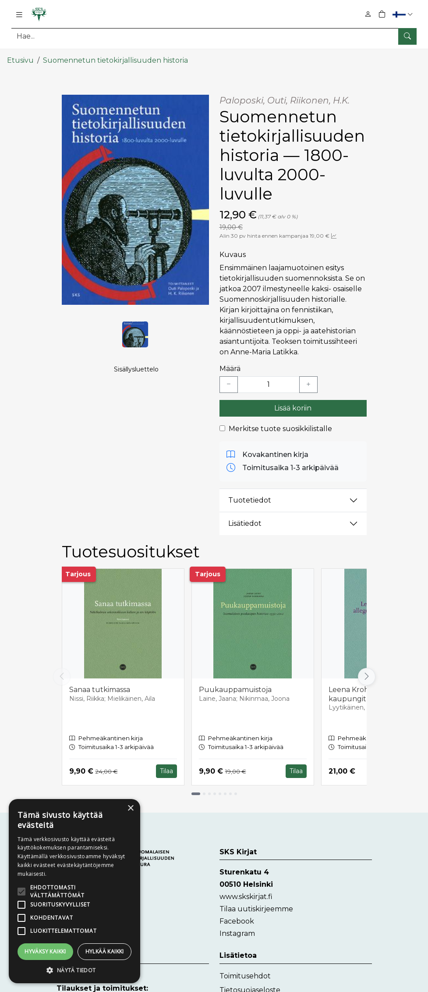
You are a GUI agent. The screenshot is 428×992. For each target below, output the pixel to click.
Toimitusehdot (245, 971)
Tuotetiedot (249, 496)
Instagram (237, 929)
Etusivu (20, 56)
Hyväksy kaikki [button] (45, 951)
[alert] (74, 891)
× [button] (130, 808)
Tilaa (166, 767)
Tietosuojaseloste (249, 985)
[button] (404, 14)
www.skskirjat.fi (245, 892)
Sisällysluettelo (136, 373)
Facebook (236, 917)
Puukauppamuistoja (235, 685)
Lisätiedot (245, 519)
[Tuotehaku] (214, 36)
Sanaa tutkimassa (99, 685)
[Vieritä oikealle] (366, 672)
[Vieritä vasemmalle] (62, 672)
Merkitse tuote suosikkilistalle (280, 424)
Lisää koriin (292, 403)
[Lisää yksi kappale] (308, 379)
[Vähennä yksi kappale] (228, 379)
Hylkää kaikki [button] (104, 951)
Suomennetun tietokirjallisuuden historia (115, 56)
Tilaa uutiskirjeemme (256, 904)
